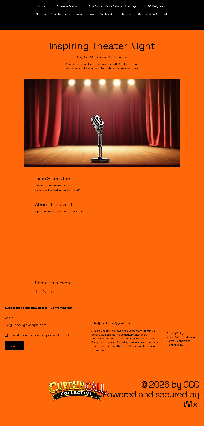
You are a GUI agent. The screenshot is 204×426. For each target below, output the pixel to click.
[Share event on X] (44, 291)
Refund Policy (175, 344)
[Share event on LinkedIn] (52, 291)
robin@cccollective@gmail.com (110, 323)
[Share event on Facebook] (36, 291)
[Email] (33, 325)
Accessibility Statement (181, 337)
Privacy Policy (175, 333)
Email (9, 318)
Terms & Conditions (178, 341)
